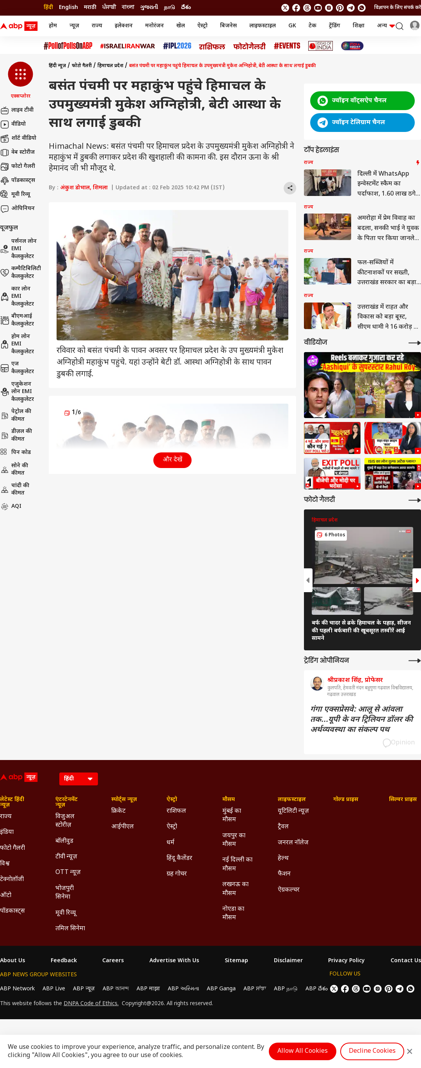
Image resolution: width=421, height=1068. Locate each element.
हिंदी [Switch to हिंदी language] (48, 7)
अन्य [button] (386, 26)
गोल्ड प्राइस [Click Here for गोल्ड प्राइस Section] (345, 800)
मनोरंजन (154, 26)
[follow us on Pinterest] (340, 7)
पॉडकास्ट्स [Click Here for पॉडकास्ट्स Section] (12, 911)
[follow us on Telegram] (350, 7)
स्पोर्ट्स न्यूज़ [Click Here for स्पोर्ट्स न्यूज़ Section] (124, 800)
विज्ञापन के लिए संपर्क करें (397, 8)
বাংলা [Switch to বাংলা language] (128, 7)
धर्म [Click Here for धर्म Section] (170, 843)
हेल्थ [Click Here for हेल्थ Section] (283, 858)
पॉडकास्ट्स (17, 180)
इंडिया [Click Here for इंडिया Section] (7, 832)
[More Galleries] (415, 500)
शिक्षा (358, 26)
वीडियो (13, 124)
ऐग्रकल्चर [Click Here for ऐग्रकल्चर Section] (289, 890)
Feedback (64, 961)
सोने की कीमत (14, 469)
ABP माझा (148, 989)
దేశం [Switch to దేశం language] (186, 7)
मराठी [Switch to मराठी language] (90, 7)
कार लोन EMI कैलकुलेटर (17, 296)
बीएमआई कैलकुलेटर (17, 320)
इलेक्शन (124, 26)
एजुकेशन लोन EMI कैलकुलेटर (17, 392)
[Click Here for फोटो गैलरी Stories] (249, 46)
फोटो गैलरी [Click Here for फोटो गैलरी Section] (12, 848)
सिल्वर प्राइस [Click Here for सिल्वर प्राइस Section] (403, 800)
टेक (312, 26)
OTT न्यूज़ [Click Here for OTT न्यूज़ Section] (68, 873)
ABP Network (17, 989)
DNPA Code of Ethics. (91, 1004)
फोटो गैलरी (17, 166)
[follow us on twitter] (285, 7)
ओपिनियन (17, 209)
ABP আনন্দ (116, 989)
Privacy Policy (346, 961)
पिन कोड (15, 452)
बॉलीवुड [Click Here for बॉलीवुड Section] (64, 841)
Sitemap (236, 961)
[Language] (78, 779)
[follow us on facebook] (296, 7)
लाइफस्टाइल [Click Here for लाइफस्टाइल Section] (292, 800)
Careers (113, 961)
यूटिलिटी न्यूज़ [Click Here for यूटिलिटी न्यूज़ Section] (293, 811)
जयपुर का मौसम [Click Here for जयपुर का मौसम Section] (233, 840)
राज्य (97, 26)
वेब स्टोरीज (17, 152)
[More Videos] (415, 343)
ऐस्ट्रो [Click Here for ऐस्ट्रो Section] (172, 800)
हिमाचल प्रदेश (110, 66)
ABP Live (54, 989)
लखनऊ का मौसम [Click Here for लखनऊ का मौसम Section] (235, 889)
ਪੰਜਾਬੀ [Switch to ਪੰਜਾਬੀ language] (109, 7)
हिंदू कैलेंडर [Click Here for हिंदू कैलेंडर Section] (179, 858)
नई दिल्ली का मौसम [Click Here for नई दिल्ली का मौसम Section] (237, 864)
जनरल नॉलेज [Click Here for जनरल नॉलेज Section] (293, 843)
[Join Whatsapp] (361, 7)
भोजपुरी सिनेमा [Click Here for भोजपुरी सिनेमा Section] (64, 893)
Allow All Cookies (302, 1051)
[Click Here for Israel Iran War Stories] (127, 46)
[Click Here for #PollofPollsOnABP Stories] (68, 46)
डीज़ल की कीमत (16, 435)
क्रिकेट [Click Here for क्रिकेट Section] (118, 811)
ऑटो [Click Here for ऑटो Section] (5, 896)
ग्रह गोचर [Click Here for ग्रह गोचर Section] (177, 874)
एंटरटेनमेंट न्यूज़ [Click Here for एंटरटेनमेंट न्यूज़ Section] (66, 802)
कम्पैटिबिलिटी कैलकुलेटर (20, 272)
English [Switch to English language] (68, 7)
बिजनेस (228, 26)
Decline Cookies (372, 1051)
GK (292, 26)
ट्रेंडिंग (334, 26)
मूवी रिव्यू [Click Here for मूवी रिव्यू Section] (65, 913)
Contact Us (406, 961)
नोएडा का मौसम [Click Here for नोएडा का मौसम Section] (233, 913)
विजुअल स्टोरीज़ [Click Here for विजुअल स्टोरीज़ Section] (65, 821)
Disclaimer (288, 961)
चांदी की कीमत (14, 489)
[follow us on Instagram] (329, 7)
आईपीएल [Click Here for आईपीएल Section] (122, 827)
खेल (180, 26)
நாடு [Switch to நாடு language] (169, 7)
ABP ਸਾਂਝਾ (254, 989)
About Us (12, 961)
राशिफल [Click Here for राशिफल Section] (176, 811)
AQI (10, 506)
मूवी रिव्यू (15, 194)
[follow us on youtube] (318, 7)
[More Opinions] (415, 661)
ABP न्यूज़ (84, 989)
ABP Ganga (221, 989)
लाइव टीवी (17, 110)
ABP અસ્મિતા (183, 989)
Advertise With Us (174, 961)
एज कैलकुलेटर (17, 368)
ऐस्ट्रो (202, 26)
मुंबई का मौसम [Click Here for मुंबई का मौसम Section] (231, 815)
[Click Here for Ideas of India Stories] (320, 46)
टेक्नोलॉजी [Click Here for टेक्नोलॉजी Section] (12, 880)
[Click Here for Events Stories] (287, 46)
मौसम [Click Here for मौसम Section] (228, 800)
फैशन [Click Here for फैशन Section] (284, 874)
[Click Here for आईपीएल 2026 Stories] (177, 46)
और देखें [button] (172, 460)
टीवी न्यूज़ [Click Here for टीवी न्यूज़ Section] (66, 857)
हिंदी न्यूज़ (57, 66)
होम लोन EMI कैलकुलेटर (17, 344)
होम (53, 26)
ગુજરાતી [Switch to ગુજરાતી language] (149, 7)
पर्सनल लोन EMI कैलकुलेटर (18, 249)
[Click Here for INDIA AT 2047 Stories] (352, 46)
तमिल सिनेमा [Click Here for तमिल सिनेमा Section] (70, 929)
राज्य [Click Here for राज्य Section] (6, 817)
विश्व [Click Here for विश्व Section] (5, 864)
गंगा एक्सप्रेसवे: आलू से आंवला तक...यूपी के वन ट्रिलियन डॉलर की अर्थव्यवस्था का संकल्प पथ (361, 720)
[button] (20, 81)
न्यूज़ (74, 26)
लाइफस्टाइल (262, 26)
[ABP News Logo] (20, 26)
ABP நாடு (286, 989)
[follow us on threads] (307, 7)
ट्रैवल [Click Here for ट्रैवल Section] (283, 827)
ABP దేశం (317, 989)
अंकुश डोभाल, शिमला (84, 188)
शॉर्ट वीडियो (18, 138)
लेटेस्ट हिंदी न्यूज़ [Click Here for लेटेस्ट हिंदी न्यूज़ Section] (12, 802)
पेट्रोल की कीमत (15, 415)
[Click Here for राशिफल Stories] (212, 46)
